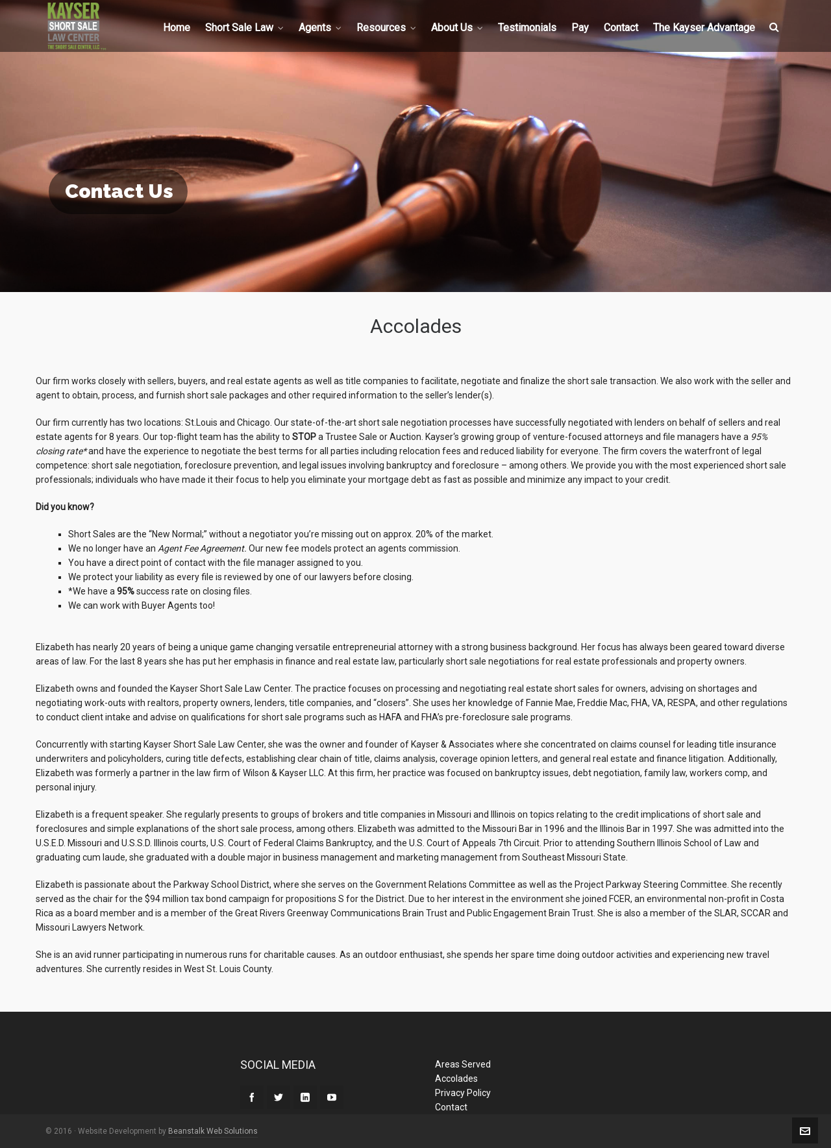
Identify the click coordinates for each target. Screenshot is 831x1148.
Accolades (456, 1078)
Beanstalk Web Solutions (213, 1131)
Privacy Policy (463, 1093)
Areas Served (463, 1064)
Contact (451, 1107)
